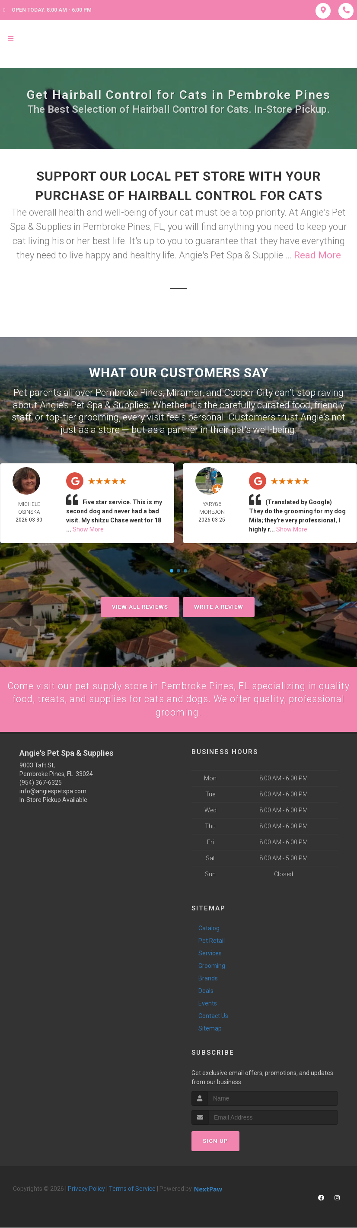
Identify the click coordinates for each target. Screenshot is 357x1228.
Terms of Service (132, 1188)
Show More (88, 529)
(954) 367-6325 (40, 782)
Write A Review (218, 607)
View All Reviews (140, 607)
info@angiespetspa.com (52, 791)
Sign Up (215, 1141)
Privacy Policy (86, 1188)
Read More (317, 255)
